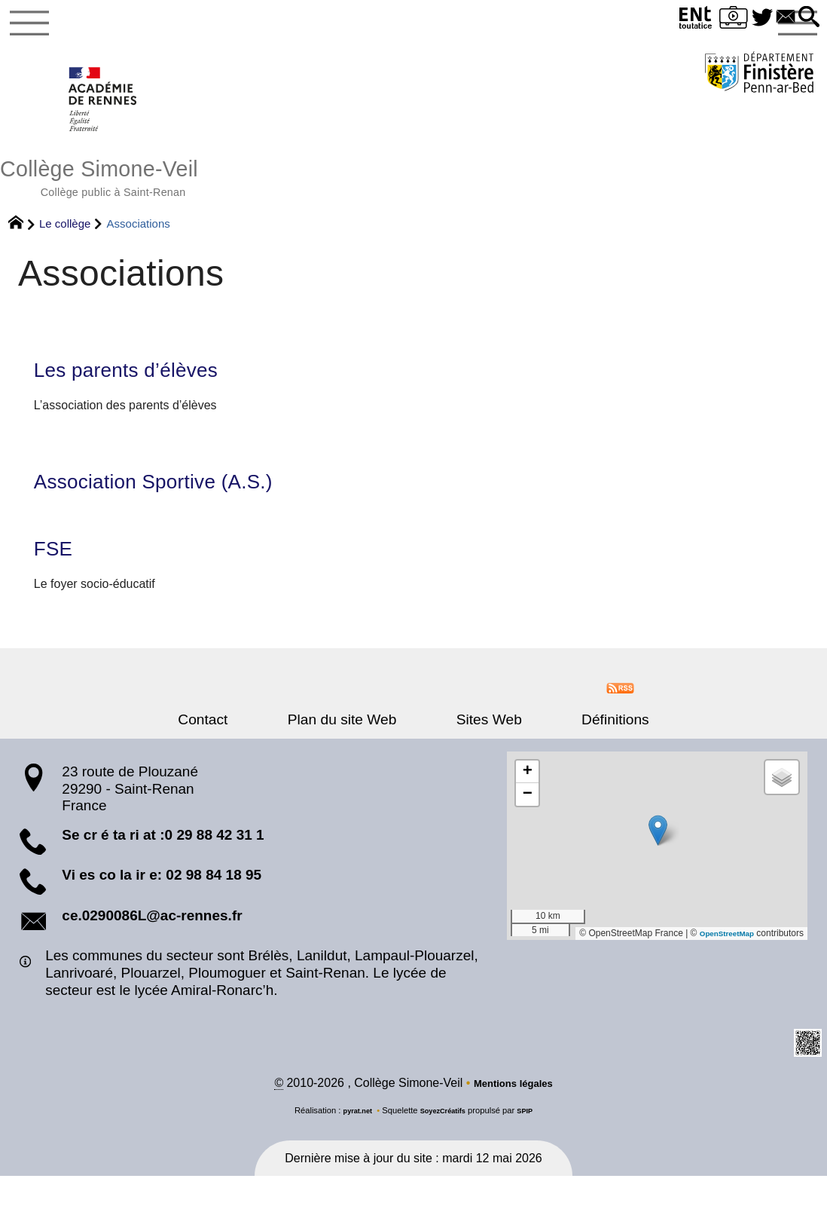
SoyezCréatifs (444, 1140)
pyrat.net (350, 1140)
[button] (806, 17)
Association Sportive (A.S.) (180, 503)
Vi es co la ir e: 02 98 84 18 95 (161, 903)
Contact (243, 747)
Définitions (575, 747)
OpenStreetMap (720, 961)
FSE (57, 574)
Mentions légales (513, 1113)
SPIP (533, 1140)
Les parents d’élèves (147, 387)
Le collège (64, 237)
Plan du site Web (355, 747)
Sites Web (475, 747)
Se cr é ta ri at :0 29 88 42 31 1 (163, 863)
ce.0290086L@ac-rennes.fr (152, 943)
